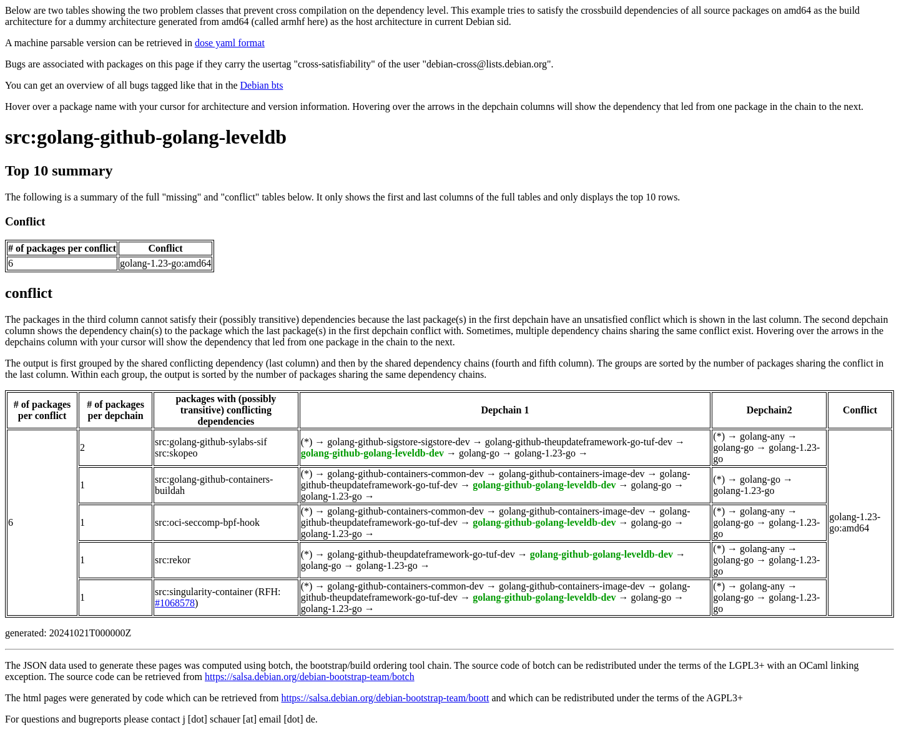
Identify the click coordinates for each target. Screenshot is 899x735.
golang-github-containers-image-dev (572, 473)
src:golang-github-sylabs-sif (211, 442)
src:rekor (172, 560)
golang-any (762, 436)
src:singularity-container (203, 591)
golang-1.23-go (545, 453)
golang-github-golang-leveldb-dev (372, 453)
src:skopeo (176, 453)
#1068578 (175, 603)
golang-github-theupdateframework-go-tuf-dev (578, 442)
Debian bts (261, 85)
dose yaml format (230, 42)
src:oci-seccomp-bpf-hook (207, 522)
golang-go (479, 453)
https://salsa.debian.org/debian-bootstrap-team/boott (385, 698)
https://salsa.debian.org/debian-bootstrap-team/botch (310, 676)
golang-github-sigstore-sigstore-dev (398, 442)
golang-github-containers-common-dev (405, 473)
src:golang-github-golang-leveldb (146, 137)
